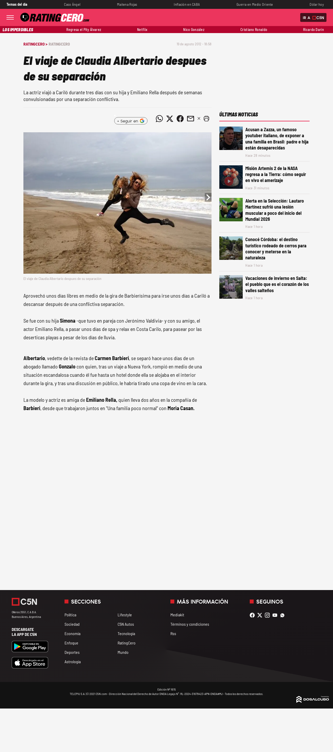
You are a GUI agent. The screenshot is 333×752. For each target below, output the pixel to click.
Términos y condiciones (189, 624)
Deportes (72, 652)
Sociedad (72, 624)
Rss (173, 633)
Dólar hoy (317, 4)
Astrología (73, 661)
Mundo (123, 652)
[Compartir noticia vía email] (190, 119)
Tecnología (126, 633)
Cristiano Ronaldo (253, 29)
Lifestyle (125, 614)
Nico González (193, 29)
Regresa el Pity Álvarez (83, 29)
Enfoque (71, 642)
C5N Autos (126, 624)
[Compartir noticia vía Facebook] (180, 119)
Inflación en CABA (187, 4)
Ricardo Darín (313, 29)
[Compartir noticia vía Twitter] (169, 119)
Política (70, 614)
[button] (206, 119)
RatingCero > (35, 43)
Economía (72, 633)
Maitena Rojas (127, 4)
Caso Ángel (72, 4)
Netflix (142, 29)
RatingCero (59, 43)
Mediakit (177, 614)
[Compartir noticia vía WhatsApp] (159, 119)
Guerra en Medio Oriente (254, 4)
